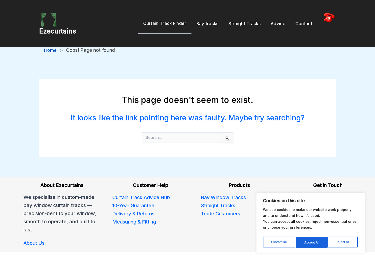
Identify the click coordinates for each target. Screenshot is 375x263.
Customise (279, 242)
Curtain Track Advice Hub (142, 183)
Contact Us (303, 191)
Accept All (343, 242)
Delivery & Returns (134, 199)
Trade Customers (221, 199)
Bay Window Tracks (224, 183)
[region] (310, 224)
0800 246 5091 (307, 183)
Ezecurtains (57, 24)
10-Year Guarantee (134, 191)
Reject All (311, 242)
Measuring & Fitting (134, 207)
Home (50, 36)
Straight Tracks (219, 191)
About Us (34, 229)
